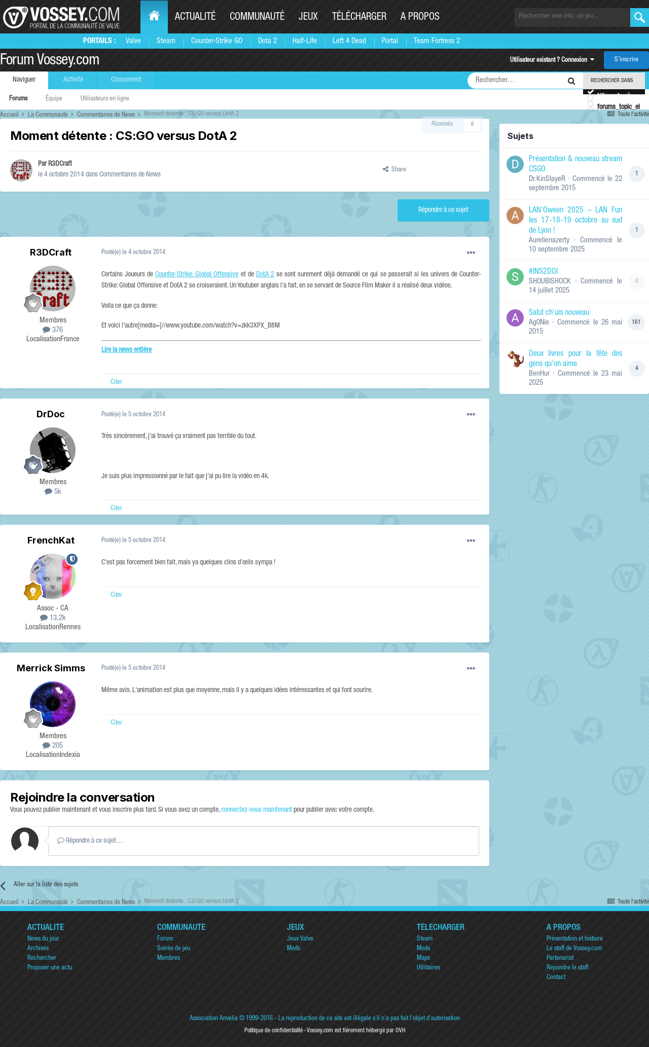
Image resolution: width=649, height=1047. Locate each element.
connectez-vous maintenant (256, 810)
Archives (38, 949)
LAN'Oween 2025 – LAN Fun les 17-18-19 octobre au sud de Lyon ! (575, 221)
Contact (556, 977)
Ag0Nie (539, 323)
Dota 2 (267, 41)
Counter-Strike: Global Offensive (196, 274)
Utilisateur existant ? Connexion (552, 60)
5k (53, 492)
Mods (293, 949)
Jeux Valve (300, 939)
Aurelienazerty (549, 240)
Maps (423, 958)
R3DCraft (60, 164)
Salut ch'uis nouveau (559, 313)
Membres (168, 958)
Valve (133, 41)
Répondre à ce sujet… (90, 841)
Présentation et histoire (575, 939)
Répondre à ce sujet (443, 210)
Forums (18, 99)
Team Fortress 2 (437, 41)
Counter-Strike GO (216, 41)
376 (53, 330)
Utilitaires (428, 968)
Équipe (54, 99)
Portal (390, 41)
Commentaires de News (130, 174)
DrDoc (51, 414)
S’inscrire (626, 60)
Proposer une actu (49, 968)
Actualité (195, 18)
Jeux (308, 18)
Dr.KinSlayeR (547, 179)
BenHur (539, 374)
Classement (126, 80)
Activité (73, 80)
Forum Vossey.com (49, 61)
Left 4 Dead (349, 41)
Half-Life (305, 41)
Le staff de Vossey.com (574, 949)
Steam (166, 41)
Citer (116, 382)
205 (53, 746)
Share (394, 170)
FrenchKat (51, 540)
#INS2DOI (543, 272)
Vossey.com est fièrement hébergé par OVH (356, 1031)
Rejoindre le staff (567, 968)
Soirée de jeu (173, 949)
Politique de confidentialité (273, 1031)
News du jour (43, 939)
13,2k (53, 618)
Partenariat (560, 958)
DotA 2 (265, 274)
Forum (165, 939)
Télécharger (359, 18)
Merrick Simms (51, 668)
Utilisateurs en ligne (105, 99)
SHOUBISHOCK (550, 281)
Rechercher (41, 958)
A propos (420, 18)
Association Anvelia (214, 1019)
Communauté (257, 18)
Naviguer (24, 80)
